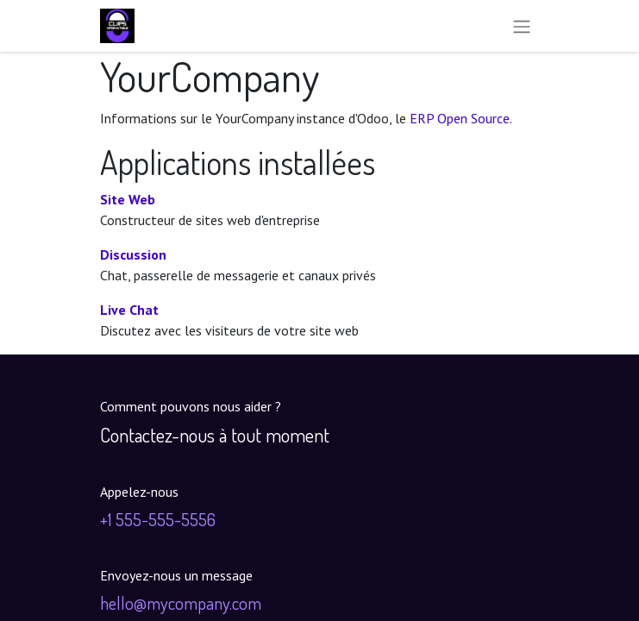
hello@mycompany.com (180, 603)
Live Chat (129, 309)
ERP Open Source (460, 118)
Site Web (127, 199)
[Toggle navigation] (522, 26)
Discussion (133, 254)
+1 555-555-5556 (158, 519)
